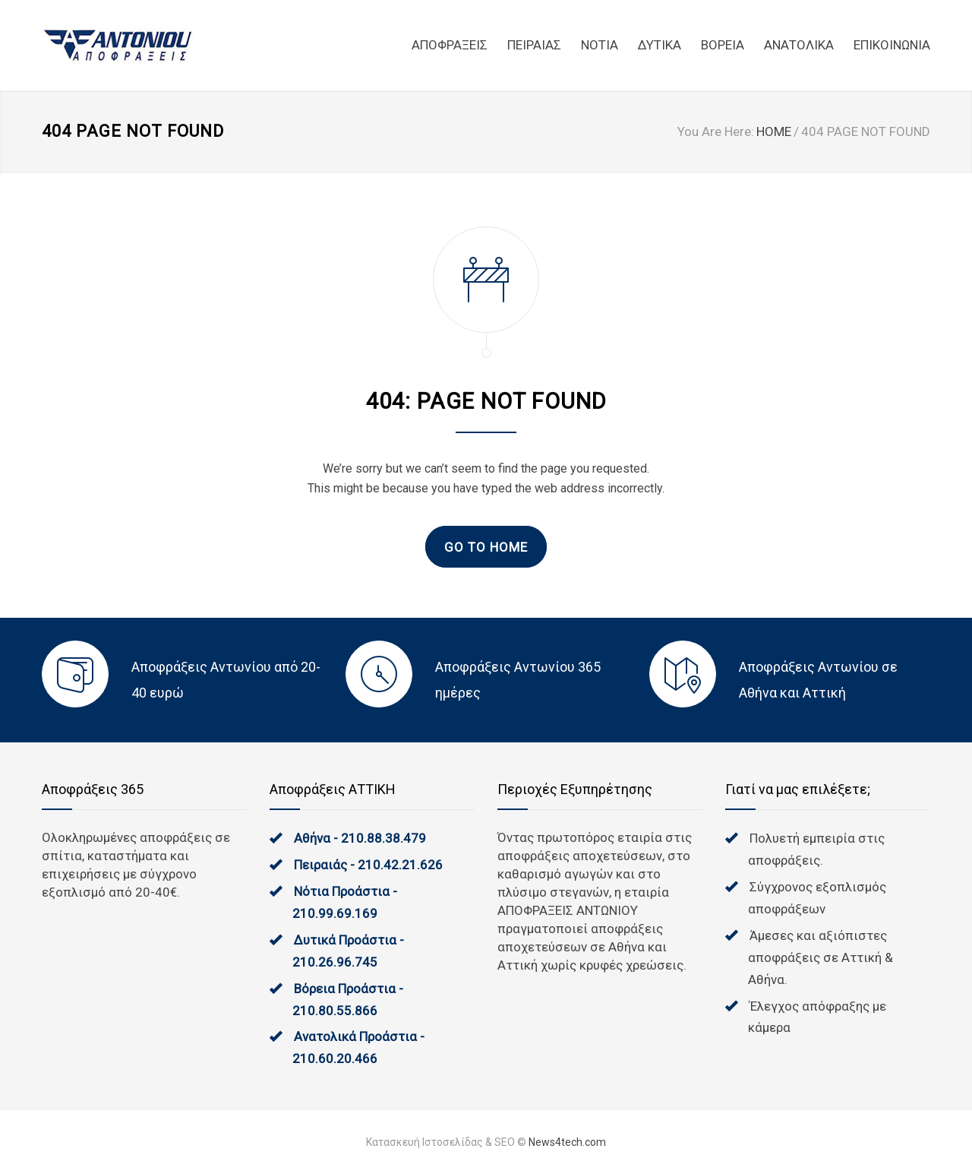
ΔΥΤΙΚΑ (659, 44)
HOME (773, 131)
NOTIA (599, 44)
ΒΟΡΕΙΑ (722, 44)
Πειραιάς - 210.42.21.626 (368, 864)
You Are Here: (715, 131)
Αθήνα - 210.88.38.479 (360, 838)
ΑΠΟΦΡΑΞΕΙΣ (450, 44)
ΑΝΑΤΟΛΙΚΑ (799, 44)
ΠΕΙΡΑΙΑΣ (534, 44)
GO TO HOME (486, 547)
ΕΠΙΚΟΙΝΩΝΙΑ (892, 44)
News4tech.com (567, 1142)
